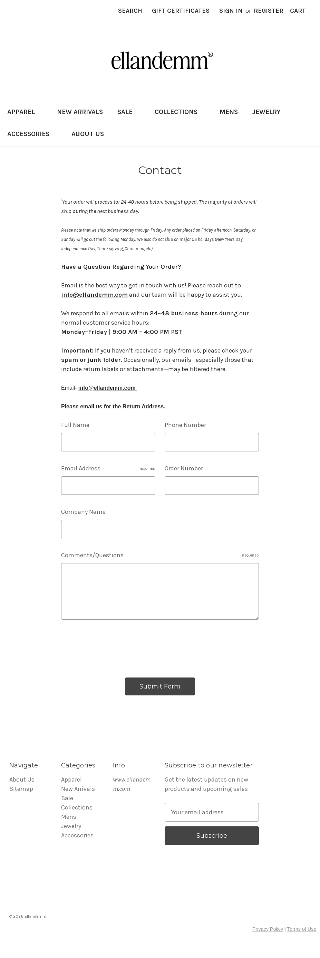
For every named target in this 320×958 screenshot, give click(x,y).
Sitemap (21, 789)
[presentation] (113, 645)
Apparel (24, 112)
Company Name (83, 512)
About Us (87, 134)
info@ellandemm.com (94, 294)
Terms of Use (302, 929)
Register (268, 10)
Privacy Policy (267, 929)
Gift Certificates (181, 10)
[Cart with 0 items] (298, 11)
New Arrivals (80, 112)
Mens (229, 112)
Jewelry (270, 112)
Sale (128, 112)
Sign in (231, 10)
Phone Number (185, 425)
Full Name (75, 425)
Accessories (32, 134)
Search (130, 10)
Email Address (108, 468)
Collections (180, 112)
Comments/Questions (160, 555)
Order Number (184, 468)
